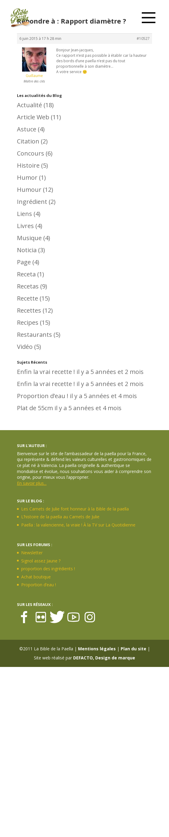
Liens (24, 214)
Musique (29, 238)
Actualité (29, 105)
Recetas (28, 286)
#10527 (143, 38)
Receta (26, 274)
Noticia (27, 250)
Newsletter (32, 552)
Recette (27, 298)
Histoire (28, 165)
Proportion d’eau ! (42, 396)
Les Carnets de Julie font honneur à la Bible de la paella (75, 509)
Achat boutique (36, 577)
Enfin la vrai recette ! (46, 372)
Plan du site (133, 649)
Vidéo (25, 347)
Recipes (27, 322)
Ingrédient (32, 202)
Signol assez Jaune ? (40, 561)
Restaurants (34, 334)
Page (24, 262)
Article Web (33, 117)
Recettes (29, 310)
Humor (27, 177)
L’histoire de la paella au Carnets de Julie (60, 517)
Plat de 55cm (35, 408)
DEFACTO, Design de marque (104, 658)
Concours (30, 153)
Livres (25, 226)
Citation (28, 141)
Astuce (26, 129)
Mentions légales (97, 649)
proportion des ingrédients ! (48, 568)
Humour (29, 189)
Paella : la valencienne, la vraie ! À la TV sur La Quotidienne (78, 525)
